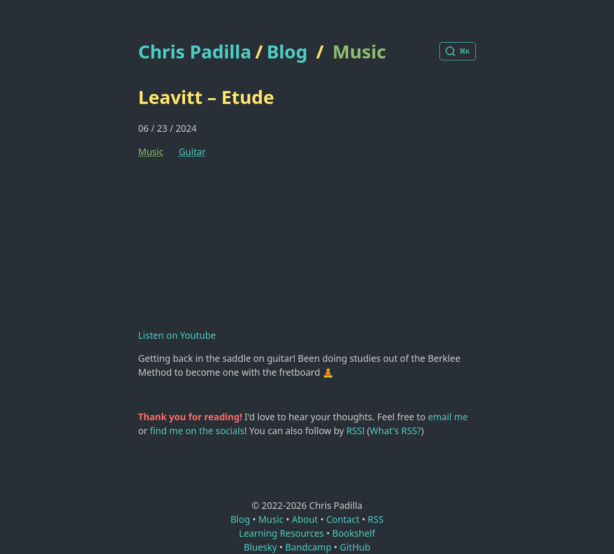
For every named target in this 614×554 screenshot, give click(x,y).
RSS (354, 430)
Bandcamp (308, 547)
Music (359, 51)
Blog (287, 51)
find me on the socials (197, 430)
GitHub (355, 547)
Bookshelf (353, 533)
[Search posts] (457, 51)
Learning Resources (281, 533)
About (305, 519)
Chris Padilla (194, 51)
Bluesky (260, 547)
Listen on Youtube (177, 335)
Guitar (192, 151)
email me (448, 416)
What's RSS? (395, 430)
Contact (342, 519)
